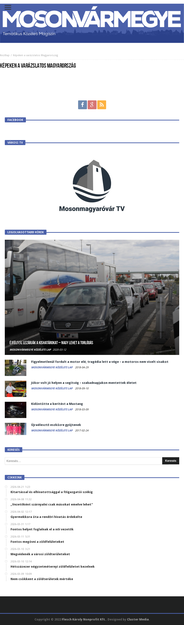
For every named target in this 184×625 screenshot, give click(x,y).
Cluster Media (138, 619)
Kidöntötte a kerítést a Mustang (57, 404)
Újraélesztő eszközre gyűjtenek (56, 425)
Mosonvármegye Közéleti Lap (30, 349)
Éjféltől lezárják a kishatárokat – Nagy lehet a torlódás (51, 342)
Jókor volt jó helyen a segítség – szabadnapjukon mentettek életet (84, 383)
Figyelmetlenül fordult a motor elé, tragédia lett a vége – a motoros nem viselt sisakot (99, 362)
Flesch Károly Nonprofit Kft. (84, 619)
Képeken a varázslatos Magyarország (35, 55)
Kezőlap (5, 55)
